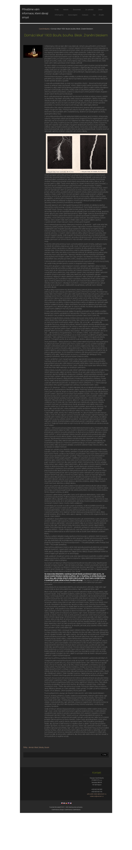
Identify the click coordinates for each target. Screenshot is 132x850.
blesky (41, 785)
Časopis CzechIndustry (66, 847)
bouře (47, 785)
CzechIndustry (44, 66)
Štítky (25, 785)
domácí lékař (33, 785)
